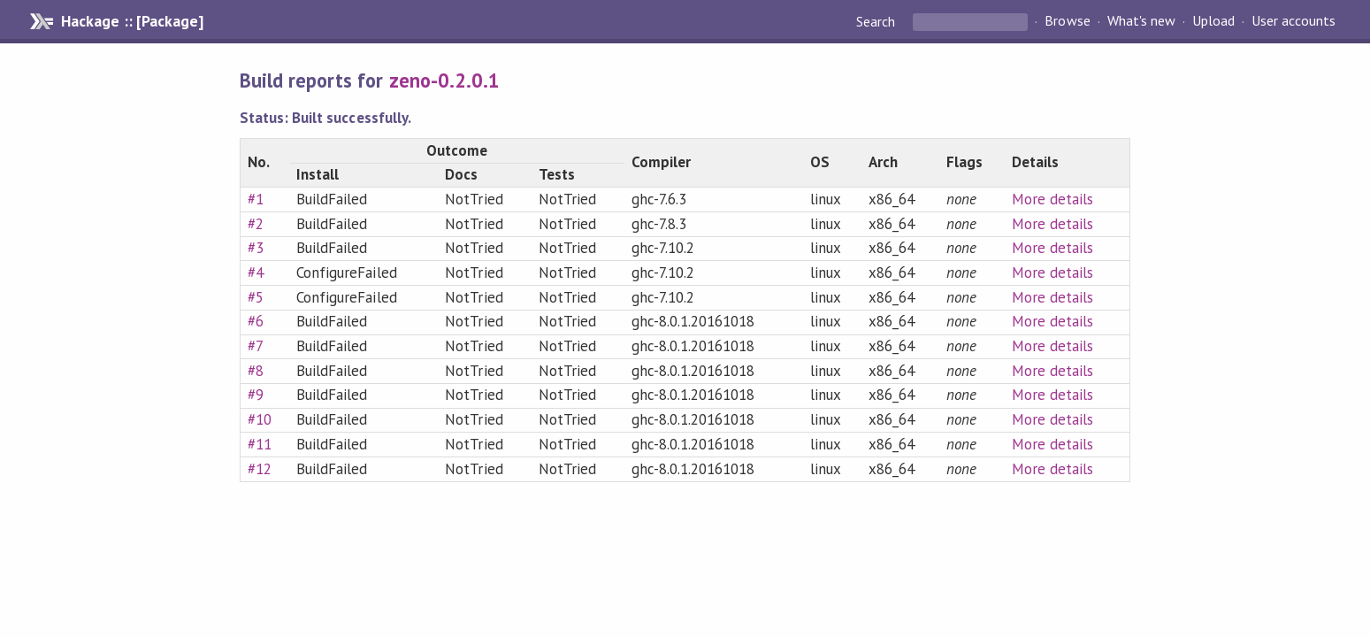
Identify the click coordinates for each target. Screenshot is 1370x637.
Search (877, 21)
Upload (1213, 21)
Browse (1067, 21)
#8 (256, 370)
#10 (260, 419)
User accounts (1293, 21)
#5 (256, 297)
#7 (256, 346)
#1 (256, 199)
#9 (256, 394)
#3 (256, 247)
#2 (256, 224)
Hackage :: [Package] (132, 21)
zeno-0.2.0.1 (444, 80)
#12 (260, 469)
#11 (260, 444)
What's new (1141, 21)
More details (1052, 199)
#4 (256, 272)
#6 (256, 321)
